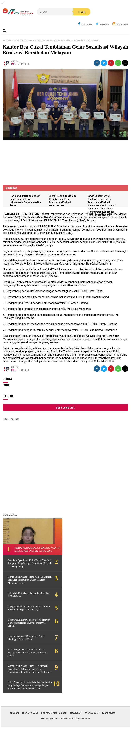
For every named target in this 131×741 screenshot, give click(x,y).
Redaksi (14, 726)
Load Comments (65, 407)
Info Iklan (75, 726)
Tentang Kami (30, 726)
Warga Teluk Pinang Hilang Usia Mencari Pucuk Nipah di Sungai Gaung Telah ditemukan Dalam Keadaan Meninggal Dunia (27, 677)
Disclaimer (108, 726)
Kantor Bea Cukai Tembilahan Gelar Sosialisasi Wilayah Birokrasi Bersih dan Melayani (65, 49)
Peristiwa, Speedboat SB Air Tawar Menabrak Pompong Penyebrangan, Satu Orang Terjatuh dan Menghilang (25, 566)
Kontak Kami (91, 726)
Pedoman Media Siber (54, 726)
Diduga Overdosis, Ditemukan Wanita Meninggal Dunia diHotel (24, 644)
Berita (14, 64)
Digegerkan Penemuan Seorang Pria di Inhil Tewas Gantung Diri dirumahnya (25, 612)
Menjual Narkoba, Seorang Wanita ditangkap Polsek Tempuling (33, 551)
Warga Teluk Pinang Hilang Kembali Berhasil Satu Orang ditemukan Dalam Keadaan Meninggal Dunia (25, 583)
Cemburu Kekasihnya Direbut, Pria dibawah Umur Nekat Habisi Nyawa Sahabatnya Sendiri (25, 629)
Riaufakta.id (64, 731)
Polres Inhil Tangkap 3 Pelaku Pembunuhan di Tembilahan (22, 598)
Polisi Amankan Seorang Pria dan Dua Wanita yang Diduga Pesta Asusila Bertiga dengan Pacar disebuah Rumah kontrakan (26, 696)
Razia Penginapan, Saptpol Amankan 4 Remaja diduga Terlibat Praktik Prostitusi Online (25, 659)
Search (73, 12)
